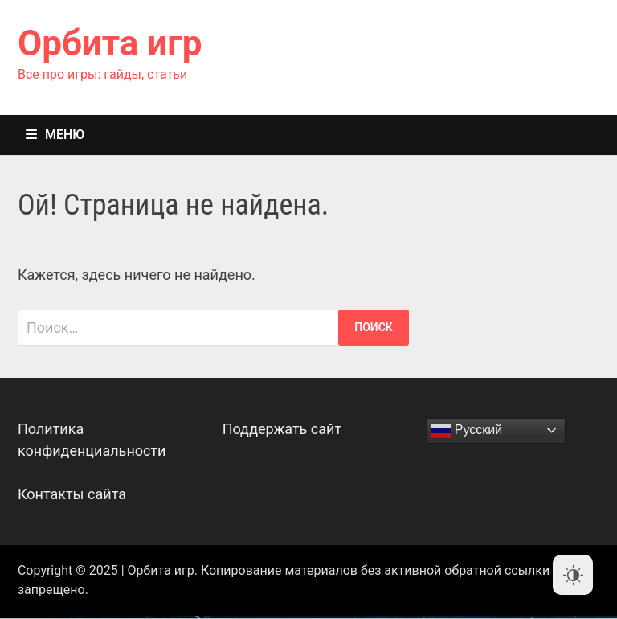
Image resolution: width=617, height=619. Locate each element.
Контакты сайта (72, 494)
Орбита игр (110, 43)
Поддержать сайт (282, 428)
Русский (466, 431)
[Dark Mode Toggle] (573, 575)
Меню (55, 134)
